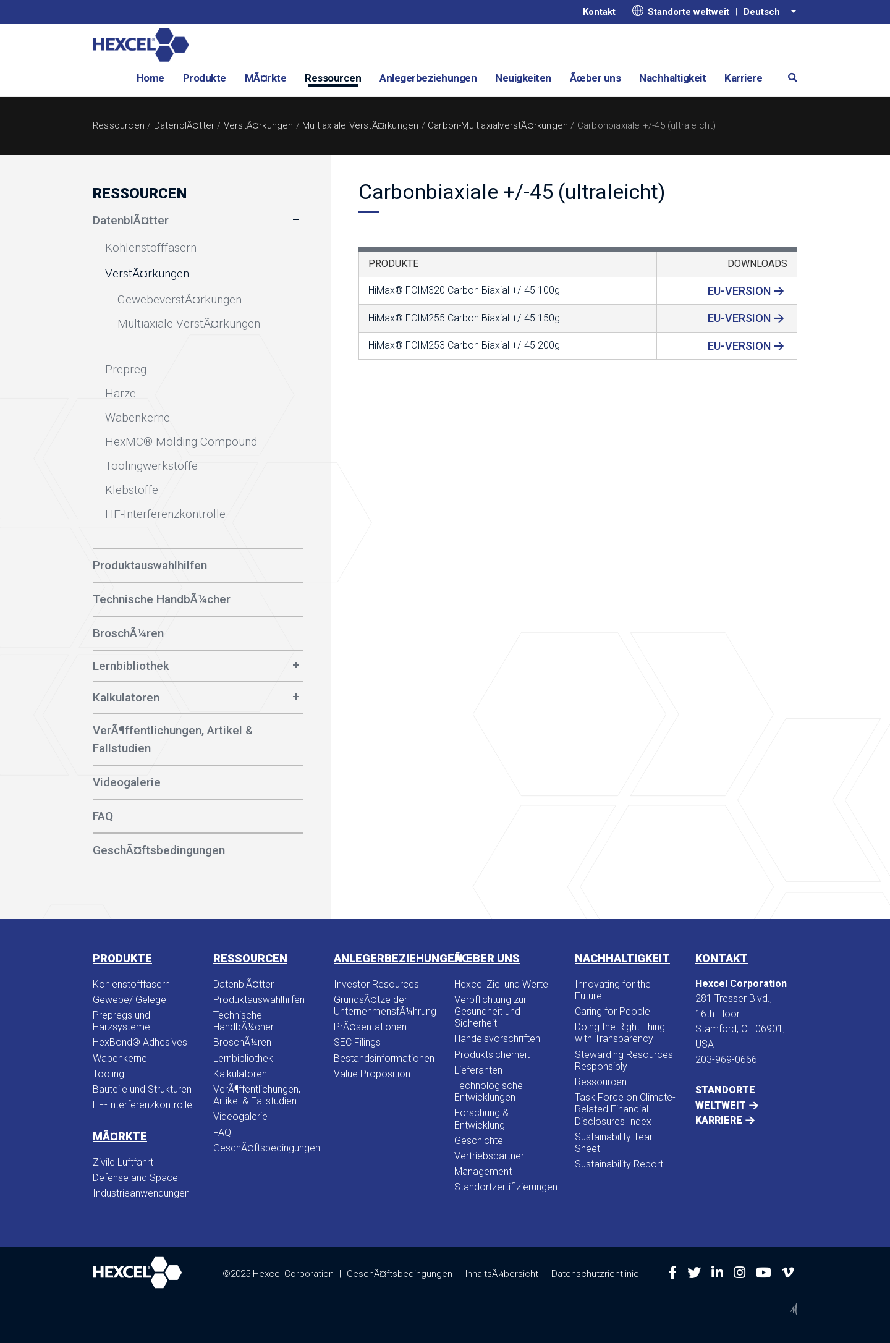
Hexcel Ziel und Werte (501, 984)
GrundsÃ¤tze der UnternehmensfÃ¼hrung (385, 1005)
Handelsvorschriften (497, 1038)
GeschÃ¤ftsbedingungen (264, 1148)
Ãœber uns (595, 78)
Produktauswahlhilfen (259, 1000)
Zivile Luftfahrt (123, 1162)
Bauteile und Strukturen (142, 1089)
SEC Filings (357, 1042)
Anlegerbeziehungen (428, 78)
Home (150, 78)
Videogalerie (240, 1116)
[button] (788, 77)
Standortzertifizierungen (505, 1187)
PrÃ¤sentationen (370, 1027)
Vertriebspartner (489, 1156)
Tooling (108, 1074)
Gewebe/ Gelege (129, 1000)
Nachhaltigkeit (672, 78)
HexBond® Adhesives (140, 1042)
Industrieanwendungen (141, 1193)
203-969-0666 (726, 1060)
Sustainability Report (619, 1164)
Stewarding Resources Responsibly (624, 1060)
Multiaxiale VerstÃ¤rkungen (360, 125)
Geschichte (478, 1140)
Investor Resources (376, 984)
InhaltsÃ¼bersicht (501, 1273)
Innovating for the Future (613, 990)
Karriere (743, 78)
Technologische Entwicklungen (488, 1091)
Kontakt (599, 11)
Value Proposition (372, 1074)
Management (483, 1171)
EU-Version (739, 290)
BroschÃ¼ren (242, 1042)
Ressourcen (333, 78)
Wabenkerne (120, 1058)
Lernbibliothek (131, 666)
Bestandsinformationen (384, 1058)
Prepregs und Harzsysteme (121, 1021)
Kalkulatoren (126, 697)
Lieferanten (478, 1070)
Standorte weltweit (680, 11)
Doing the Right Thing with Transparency (620, 1032)
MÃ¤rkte (266, 78)
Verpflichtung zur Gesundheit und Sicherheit (490, 1011)
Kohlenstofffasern (131, 984)
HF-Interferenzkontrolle (142, 1105)
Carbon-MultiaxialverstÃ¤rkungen (498, 125)
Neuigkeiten (523, 78)
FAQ (222, 1132)
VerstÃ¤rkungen (259, 125)
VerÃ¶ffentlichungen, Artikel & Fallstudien (256, 1095)
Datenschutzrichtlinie (595, 1273)
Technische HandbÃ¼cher (243, 1021)
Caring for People (612, 1011)
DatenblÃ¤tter (184, 125)
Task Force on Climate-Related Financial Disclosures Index (625, 1109)
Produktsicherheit (492, 1055)
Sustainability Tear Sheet (614, 1142)
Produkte (204, 78)
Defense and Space (135, 1178)
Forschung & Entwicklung (481, 1118)
